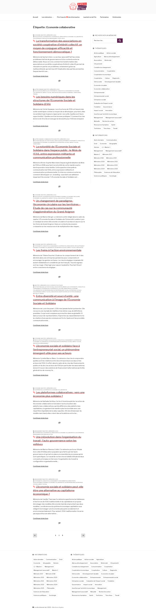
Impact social (47, 92)
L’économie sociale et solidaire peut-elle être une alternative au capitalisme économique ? (58, 490)
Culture (60, 288)
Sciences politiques (56, 285)
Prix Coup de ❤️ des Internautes (68, 17)
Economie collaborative (75, 36)
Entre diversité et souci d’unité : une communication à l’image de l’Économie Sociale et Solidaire (56, 299)
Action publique (39, 140)
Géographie (113, 143)
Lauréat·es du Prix (89, 17)
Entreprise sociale (63, 142)
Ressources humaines (66, 92)
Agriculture (97, 56)
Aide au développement (62, 140)
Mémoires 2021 (112, 161)
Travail (35, 94)
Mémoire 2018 (99, 158)
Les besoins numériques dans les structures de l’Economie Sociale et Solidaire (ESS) (54, 100)
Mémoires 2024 (99, 169)
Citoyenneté (53, 91)
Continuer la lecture (40, 76)
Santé (113, 125)
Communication (49, 139)
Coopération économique (102, 74)
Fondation (97, 107)
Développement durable (58, 196)
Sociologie (113, 176)
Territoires (77, 92)
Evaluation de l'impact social (103, 103)
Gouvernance (37, 38)
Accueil (35, 17)
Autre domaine (39, 89)
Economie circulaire (73, 196)
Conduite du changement (65, 91)
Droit (95, 143)
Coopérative (55, 36)
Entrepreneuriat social (61, 290)
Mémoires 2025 (112, 169)
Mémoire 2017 (107, 154)
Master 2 (44, 35)
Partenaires (104, 17)
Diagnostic (116, 78)
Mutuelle (36, 293)
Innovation (45, 38)
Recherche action (47, 434)
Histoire (96, 147)
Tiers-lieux (61, 38)
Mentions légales (58, 607)
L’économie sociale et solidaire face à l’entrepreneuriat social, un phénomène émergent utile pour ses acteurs (56, 349)
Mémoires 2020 (54, 89)
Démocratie (63, 36)
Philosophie (98, 172)
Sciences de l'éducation (112, 172)
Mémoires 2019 (53, 479)
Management (53, 38)
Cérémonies (116, 17)
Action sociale (49, 140)
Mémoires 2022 (51, 35)
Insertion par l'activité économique (69, 292)
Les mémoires (48, 17)
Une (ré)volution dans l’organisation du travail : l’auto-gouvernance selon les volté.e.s (57, 440)
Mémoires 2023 (112, 165)
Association (38, 36)
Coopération (46, 36)
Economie (37, 35)
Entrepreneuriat (48, 290)
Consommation (63, 481)
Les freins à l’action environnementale (58, 250)
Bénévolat (45, 91)
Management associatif (113, 117)
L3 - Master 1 (106, 147)
